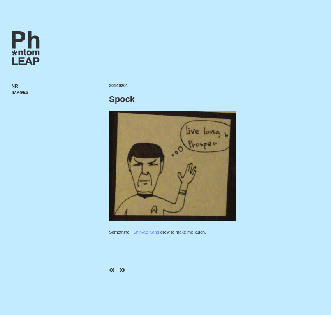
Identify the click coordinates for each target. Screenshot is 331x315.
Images (20, 92)
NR (15, 86)
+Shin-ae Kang (145, 232)
